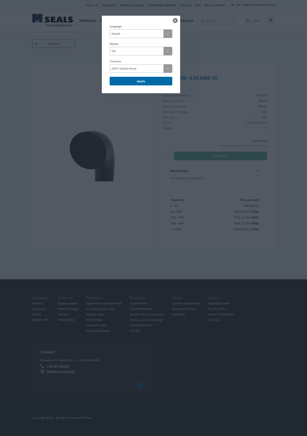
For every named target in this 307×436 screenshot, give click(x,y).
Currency (115, 61)
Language (116, 26)
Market (114, 43)
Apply (141, 81)
